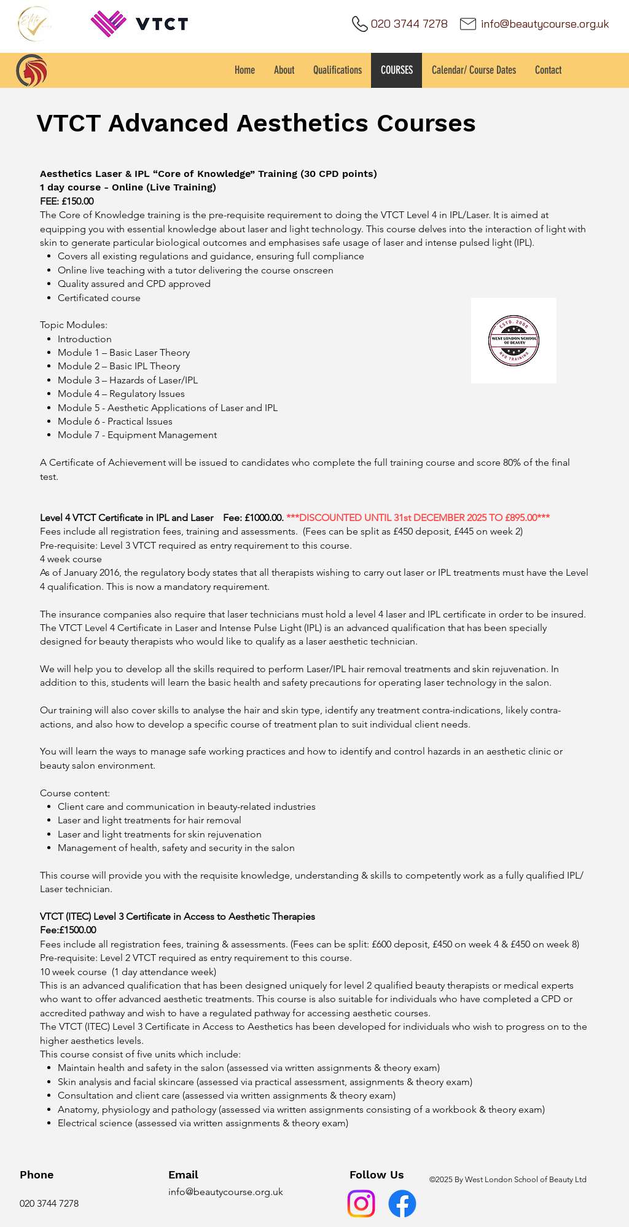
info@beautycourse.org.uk (225, 1192)
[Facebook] (402, 1203)
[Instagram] (361, 1203)
